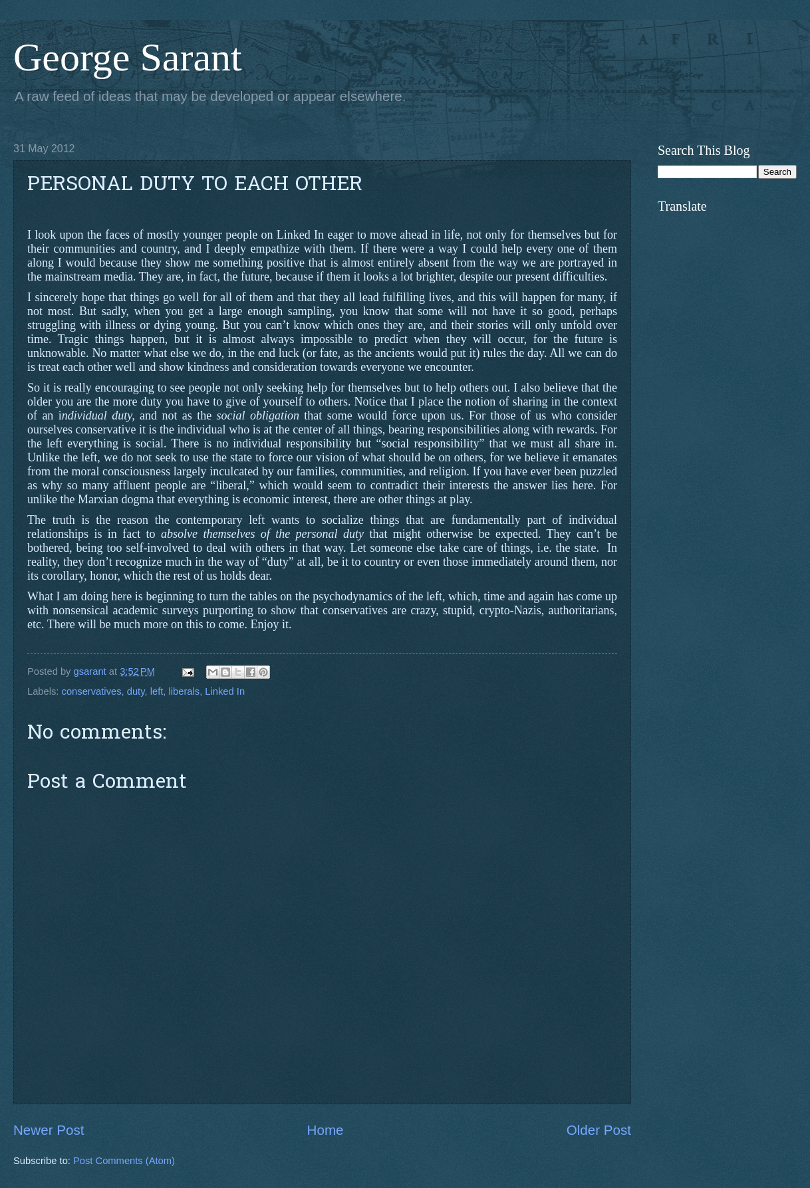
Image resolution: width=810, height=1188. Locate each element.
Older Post (599, 1129)
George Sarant (127, 57)
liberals (184, 691)
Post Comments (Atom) (124, 1160)
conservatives (92, 691)
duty (136, 691)
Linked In (225, 691)
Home (325, 1129)
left (157, 691)
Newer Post (48, 1129)
